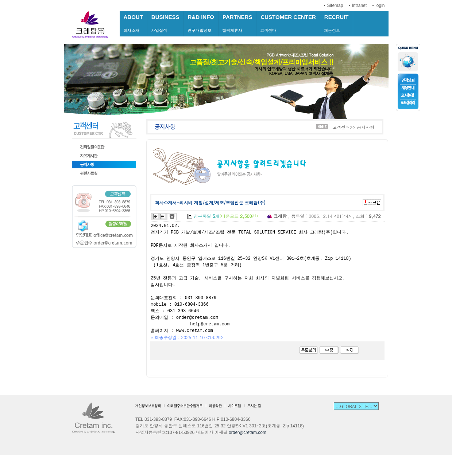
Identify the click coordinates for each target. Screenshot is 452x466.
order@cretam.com (247, 432)
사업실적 (165, 23)
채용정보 (336, 23)
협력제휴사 (237, 23)
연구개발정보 (201, 23)
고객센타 (288, 23)
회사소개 (133, 23)
